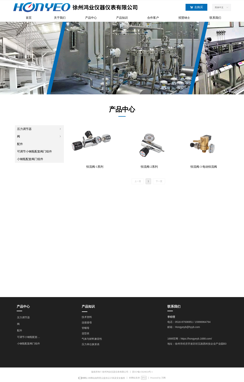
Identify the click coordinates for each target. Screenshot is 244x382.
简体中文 (219, 7)
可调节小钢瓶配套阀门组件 (34, 151)
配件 (20, 144)
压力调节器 (39, 128)
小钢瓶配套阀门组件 (30, 159)
